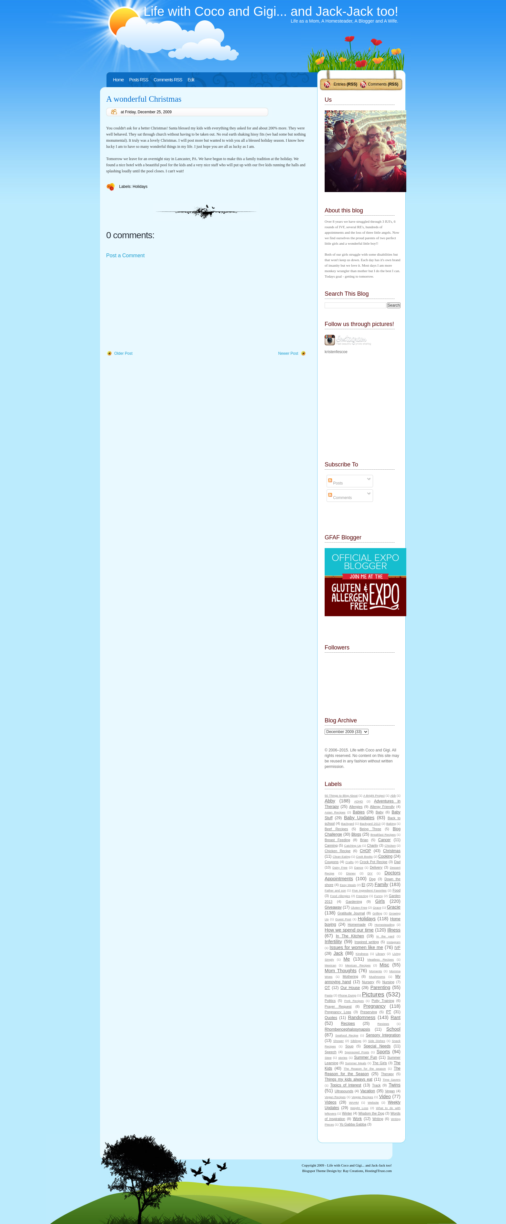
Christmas (391, 851)
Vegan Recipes (335, 1097)
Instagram (393, 942)
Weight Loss (359, 1108)
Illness (393, 930)
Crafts (349, 862)
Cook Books (364, 856)
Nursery (368, 982)
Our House (350, 987)
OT (327, 987)
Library (380, 953)
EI (363, 884)
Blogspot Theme (314, 1171)
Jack (338, 953)
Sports (383, 1051)
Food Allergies (340, 896)
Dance (358, 867)
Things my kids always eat (348, 1079)
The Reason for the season (365, 1068)
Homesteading (385, 924)
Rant (395, 1017)
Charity (372, 845)
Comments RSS (168, 79)
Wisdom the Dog (371, 1113)
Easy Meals (348, 885)
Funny (378, 896)
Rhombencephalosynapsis (347, 1029)
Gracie (393, 907)
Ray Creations (353, 1171)
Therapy (387, 1074)
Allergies (355, 807)
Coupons (332, 862)
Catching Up (352, 845)
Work (357, 1119)
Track (376, 1085)
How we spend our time (349, 930)
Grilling (377, 913)
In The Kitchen (350, 936)
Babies (359, 812)
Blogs (356, 834)
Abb (393, 795)
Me (346, 959)
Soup (349, 1046)
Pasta (329, 995)
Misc (384, 964)
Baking (391, 823)
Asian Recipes (335, 812)
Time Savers (391, 1079)
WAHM (354, 1102)
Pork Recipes (354, 1001)
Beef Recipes (336, 829)
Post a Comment (125, 255)
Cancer (384, 840)
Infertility (333, 941)
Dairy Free (340, 867)
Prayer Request (338, 1006)
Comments (377, 84)
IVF (397, 947)
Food (396, 890)
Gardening (354, 901)
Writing (377, 1119)
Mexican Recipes (358, 965)
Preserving (368, 1012)
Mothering (350, 976)
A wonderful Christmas (143, 99)
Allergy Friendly (382, 807)
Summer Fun (365, 1057)
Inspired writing (367, 942)
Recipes (348, 1023)
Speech (331, 1052)
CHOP (365, 851)
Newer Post (288, 353)
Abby (330, 800)
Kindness (362, 953)
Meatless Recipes (380, 959)
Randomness (361, 1017)
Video (385, 1096)
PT (388, 1012)
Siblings (355, 1041)
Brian (364, 840)
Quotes (331, 1017)
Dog (372, 879)
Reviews (383, 1023)
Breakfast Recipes (383, 834)
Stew (328, 1057)
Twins (394, 1084)
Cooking (385, 856)
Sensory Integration (383, 1035)
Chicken (390, 845)
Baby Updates (359, 817)
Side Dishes (376, 1041)
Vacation (367, 1091)
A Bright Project (374, 795)
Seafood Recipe (346, 1035)
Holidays (140, 186)
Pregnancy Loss (338, 1012)
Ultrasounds (344, 1091)
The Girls (379, 1063)
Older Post (123, 353)
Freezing (362, 896)
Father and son (335, 890)
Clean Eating (341, 856)
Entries (340, 84)
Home (118, 79)
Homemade (357, 924)
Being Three (370, 829)
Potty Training (383, 1001)
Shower (338, 1041)
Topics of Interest (345, 1085)
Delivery (376, 867)
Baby (380, 812)
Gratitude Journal (351, 913)
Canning (331, 845)
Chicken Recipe (337, 851)
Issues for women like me (356, 947)
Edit (190, 79)
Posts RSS (138, 79)
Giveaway (333, 907)
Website (373, 1102)
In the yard (385, 936)
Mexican (330, 965)
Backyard (347, 823)
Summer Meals (355, 1063)
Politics (330, 1001)
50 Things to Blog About (341, 795)
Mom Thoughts (341, 970)
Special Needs (377, 1046)
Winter (347, 1113)
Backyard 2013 (370, 823)
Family (381, 884)
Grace (377, 907)
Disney (351, 873)
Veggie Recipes (362, 1097)
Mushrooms (377, 976)
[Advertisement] (154, 305)
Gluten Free (359, 907)
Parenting (380, 987)
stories (342, 1057)
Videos (330, 1102)
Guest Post (343, 919)
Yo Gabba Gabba (352, 1124)
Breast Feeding (337, 840)
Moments (375, 971)
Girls (380, 901)
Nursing (388, 982)
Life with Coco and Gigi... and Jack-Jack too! (271, 11)
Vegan (390, 1091)
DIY (370, 873)
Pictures (373, 994)
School (393, 1029)
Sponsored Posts (357, 1052)
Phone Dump (347, 995)
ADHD (358, 801)
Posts (335, 483)
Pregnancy (374, 1006)
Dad (397, 862)
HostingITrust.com (378, 1171)
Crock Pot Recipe (374, 862)
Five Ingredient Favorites (369, 890)
